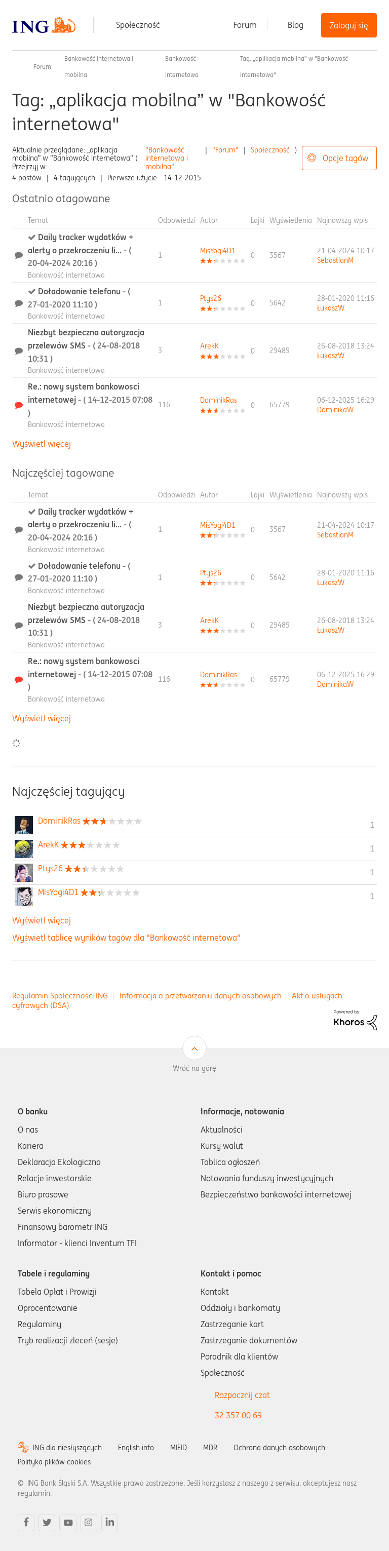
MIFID (178, 1447)
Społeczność (138, 25)
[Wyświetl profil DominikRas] (218, 400)
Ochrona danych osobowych (279, 1447)
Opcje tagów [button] (345, 158)
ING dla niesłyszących (67, 1447)
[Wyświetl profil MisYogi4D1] (218, 250)
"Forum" (225, 149)
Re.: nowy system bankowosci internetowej (90, 399)
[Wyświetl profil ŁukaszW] (330, 308)
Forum (245, 25)
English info (136, 1447)
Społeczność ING (16, 67)
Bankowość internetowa (66, 275)
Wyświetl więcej (41, 444)
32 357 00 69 (238, 1415)
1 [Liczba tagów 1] (372, 825)
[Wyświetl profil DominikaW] (335, 409)
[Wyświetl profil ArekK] (209, 346)
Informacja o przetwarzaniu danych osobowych (201, 995)
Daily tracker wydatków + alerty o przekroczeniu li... (80, 250)
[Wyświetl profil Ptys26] (210, 298)
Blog (295, 25)
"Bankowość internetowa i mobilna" (166, 158)
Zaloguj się (349, 25)
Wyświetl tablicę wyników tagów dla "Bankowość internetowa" (126, 938)
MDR (210, 1447)
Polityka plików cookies (54, 1461)
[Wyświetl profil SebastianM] (335, 260)
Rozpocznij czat (242, 1395)
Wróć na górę (194, 1068)
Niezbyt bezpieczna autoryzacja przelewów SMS (86, 345)
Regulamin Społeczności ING (60, 995)
